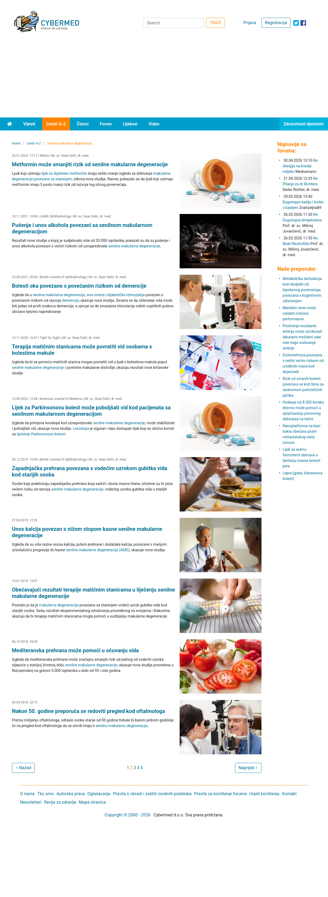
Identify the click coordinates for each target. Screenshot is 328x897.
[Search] (173, 23)
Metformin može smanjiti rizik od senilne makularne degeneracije (90, 164)
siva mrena (96, 295)
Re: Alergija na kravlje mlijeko (300, 166)
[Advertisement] (164, 78)
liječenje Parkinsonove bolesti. (42, 434)
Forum (106, 123)
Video (154, 123)
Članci (82, 123)
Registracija (276, 22)
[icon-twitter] (296, 23)
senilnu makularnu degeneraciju (122, 726)
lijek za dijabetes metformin (64, 173)
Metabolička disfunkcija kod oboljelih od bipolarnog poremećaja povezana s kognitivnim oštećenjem (302, 290)
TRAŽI (215, 22)
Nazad (23, 767)
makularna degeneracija (58, 605)
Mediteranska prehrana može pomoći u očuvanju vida (75, 650)
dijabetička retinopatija (126, 295)
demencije (70, 300)
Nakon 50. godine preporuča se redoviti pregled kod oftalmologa (88, 711)
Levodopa (81, 428)
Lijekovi (130, 123)
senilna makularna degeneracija (59, 295)
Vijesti (29, 123)
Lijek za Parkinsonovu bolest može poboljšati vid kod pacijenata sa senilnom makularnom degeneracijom (91, 410)
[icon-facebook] (303, 23)
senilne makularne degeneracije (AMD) (98, 550)
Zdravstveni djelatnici (303, 123)
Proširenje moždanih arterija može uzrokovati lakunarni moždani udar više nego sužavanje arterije (302, 337)
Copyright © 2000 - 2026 (127, 814)
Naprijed (248, 767)
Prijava (249, 22)
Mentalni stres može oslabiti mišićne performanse (299, 313)
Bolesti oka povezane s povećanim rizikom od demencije (79, 286)
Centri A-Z (56, 123)
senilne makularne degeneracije (134, 246)
